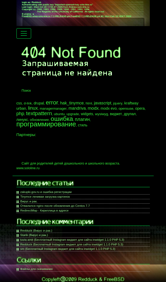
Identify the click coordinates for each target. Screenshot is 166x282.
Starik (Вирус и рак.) (34, 235)
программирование (46, 124)
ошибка (62, 118)
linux (33, 108)
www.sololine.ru (28, 168)
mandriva (77, 108)
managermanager (53, 108)
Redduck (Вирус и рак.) (36, 230)
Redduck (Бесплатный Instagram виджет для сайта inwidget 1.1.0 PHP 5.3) (71, 244)
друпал (130, 114)
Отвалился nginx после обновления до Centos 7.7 (55, 205)
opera (140, 108)
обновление (39, 120)
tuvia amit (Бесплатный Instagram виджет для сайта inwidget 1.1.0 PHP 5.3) (72, 239)
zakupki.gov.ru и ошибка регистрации (46, 191)
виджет (116, 114)
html (88, 103)
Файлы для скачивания (36, 269)
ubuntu (59, 114)
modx (93, 108)
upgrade (72, 114)
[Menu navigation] (23, 33)
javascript (102, 103)
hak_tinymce (72, 103)
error (52, 102)
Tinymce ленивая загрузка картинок (45, 196)
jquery (118, 103)
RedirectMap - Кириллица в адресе (44, 210)
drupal (39, 103)
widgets (87, 114)
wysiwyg (101, 114)
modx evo (109, 108)
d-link (28, 103)
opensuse (125, 108)
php (20, 113)
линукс (22, 120)
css (19, 103)
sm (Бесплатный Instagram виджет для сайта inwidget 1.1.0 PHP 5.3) (68, 248)
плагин (82, 119)
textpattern (39, 113)
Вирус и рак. (29, 201)
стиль (82, 125)
